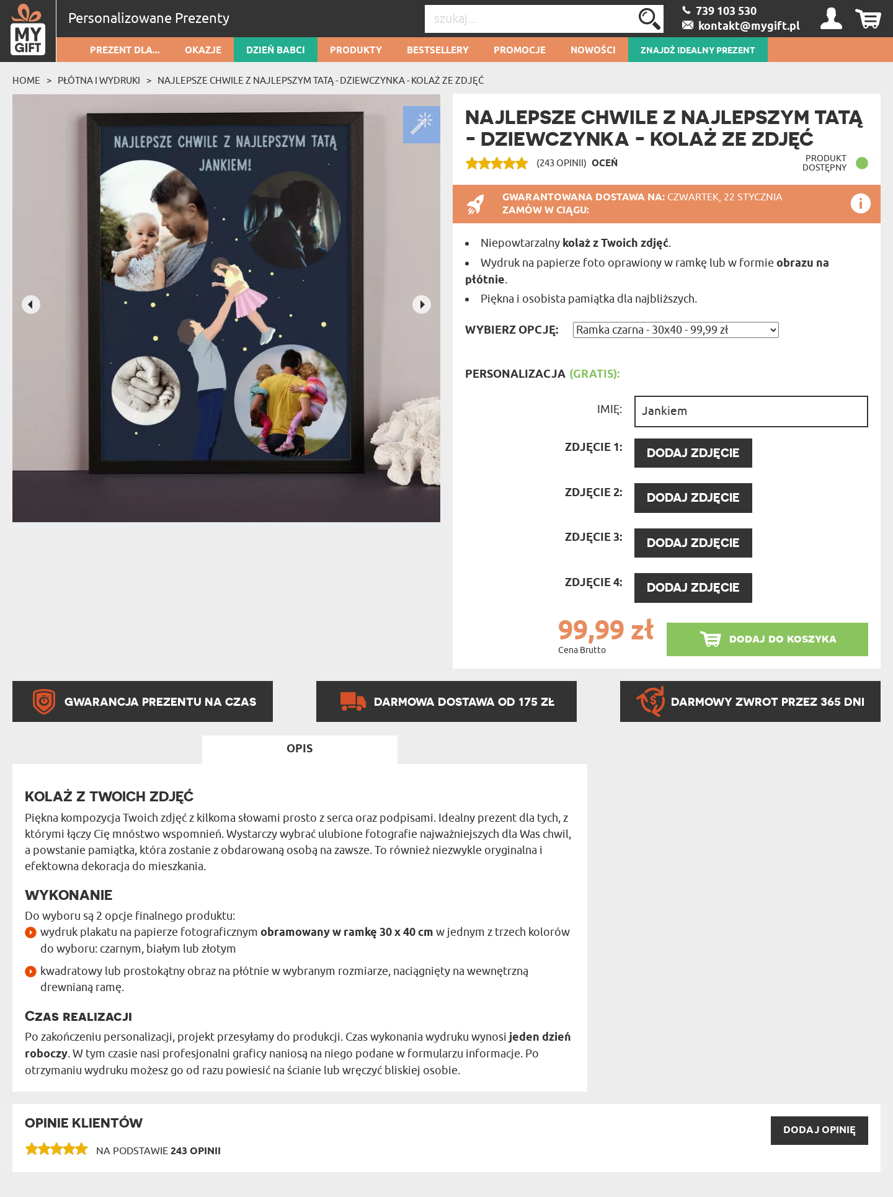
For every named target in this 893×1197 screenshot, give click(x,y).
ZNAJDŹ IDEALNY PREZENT (698, 50)
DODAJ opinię (819, 1130)
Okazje (203, 51)
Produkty (356, 51)
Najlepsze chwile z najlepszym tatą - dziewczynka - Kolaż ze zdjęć (321, 80)
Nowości (593, 51)
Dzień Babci (275, 51)
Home (26, 80)
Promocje (520, 51)
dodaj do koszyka (783, 638)
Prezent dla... (125, 51)
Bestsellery (438, 51)
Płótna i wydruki (99, 80)
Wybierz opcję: (511, 330)
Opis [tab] (300, 749)
